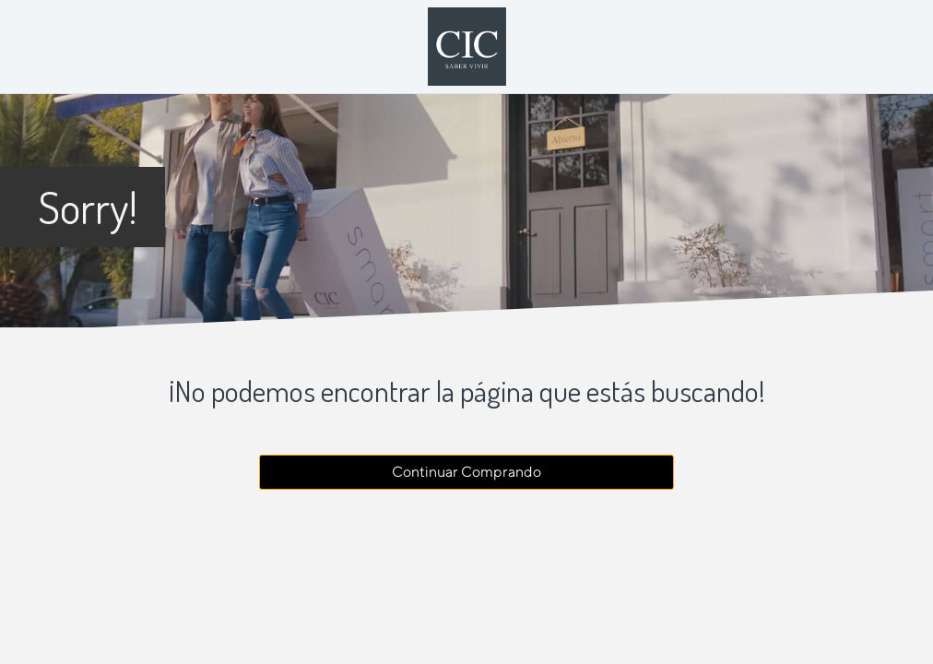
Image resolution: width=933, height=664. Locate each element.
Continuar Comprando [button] (466, 471)
